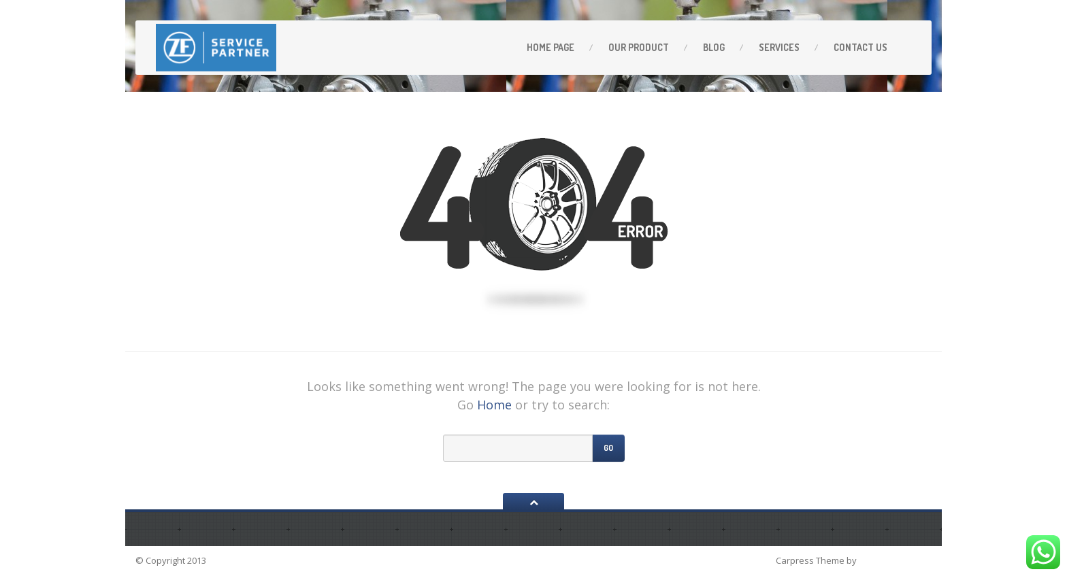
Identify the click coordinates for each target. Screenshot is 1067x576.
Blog (714, 47)
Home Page (550, 47)
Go (608, 448)
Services (779, 47)
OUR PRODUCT (638, 47)
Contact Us (860, 47)
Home (494, 404)
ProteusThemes (895, 560)
